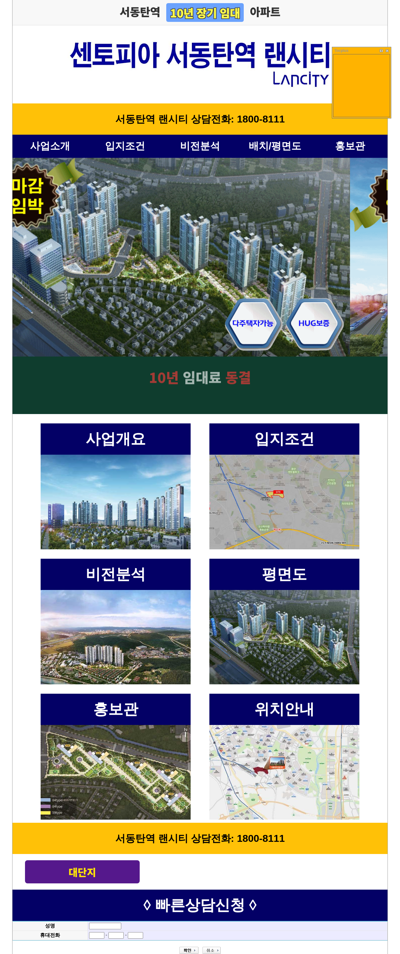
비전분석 (200, 146)
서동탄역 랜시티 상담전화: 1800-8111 (200, 119)
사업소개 (50, 146)
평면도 (284, 574)
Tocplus (341, 50)
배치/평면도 (275, 146)
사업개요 (116, 439)
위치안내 (284, 709)
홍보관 (350, 146)
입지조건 (125, 146)
